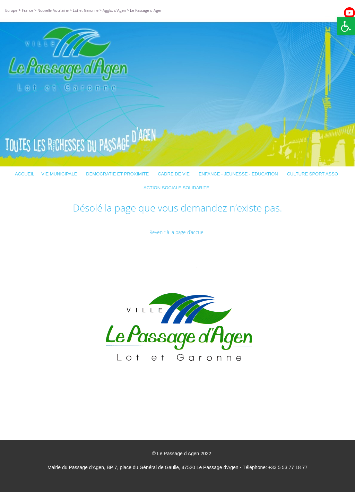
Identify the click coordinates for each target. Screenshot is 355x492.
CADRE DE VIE (175, 173)
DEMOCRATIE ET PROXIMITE (118, 173)
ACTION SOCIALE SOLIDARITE (177, 187)
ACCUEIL (24, 173)
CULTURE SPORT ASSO (313, 173)
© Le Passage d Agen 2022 (181, 453)
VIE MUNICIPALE (60, 173)
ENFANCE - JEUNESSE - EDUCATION (239, 173)
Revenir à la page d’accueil (177, 232)
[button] (346, 26)
